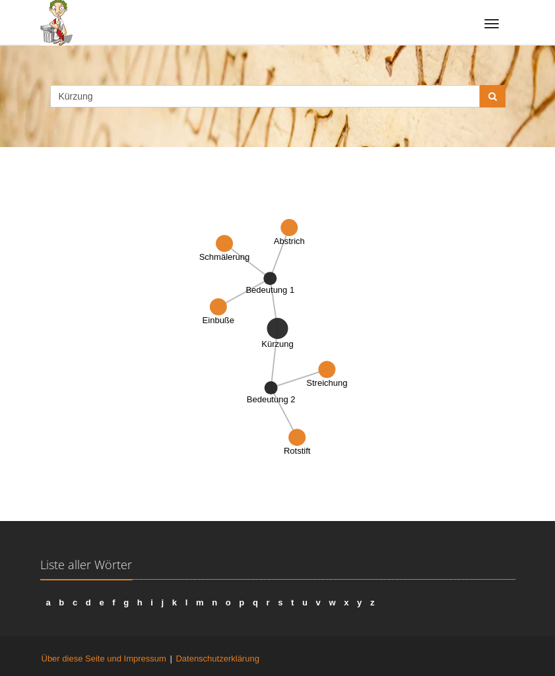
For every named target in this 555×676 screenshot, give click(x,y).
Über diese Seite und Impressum (104, 658)
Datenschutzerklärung (217, 658)
